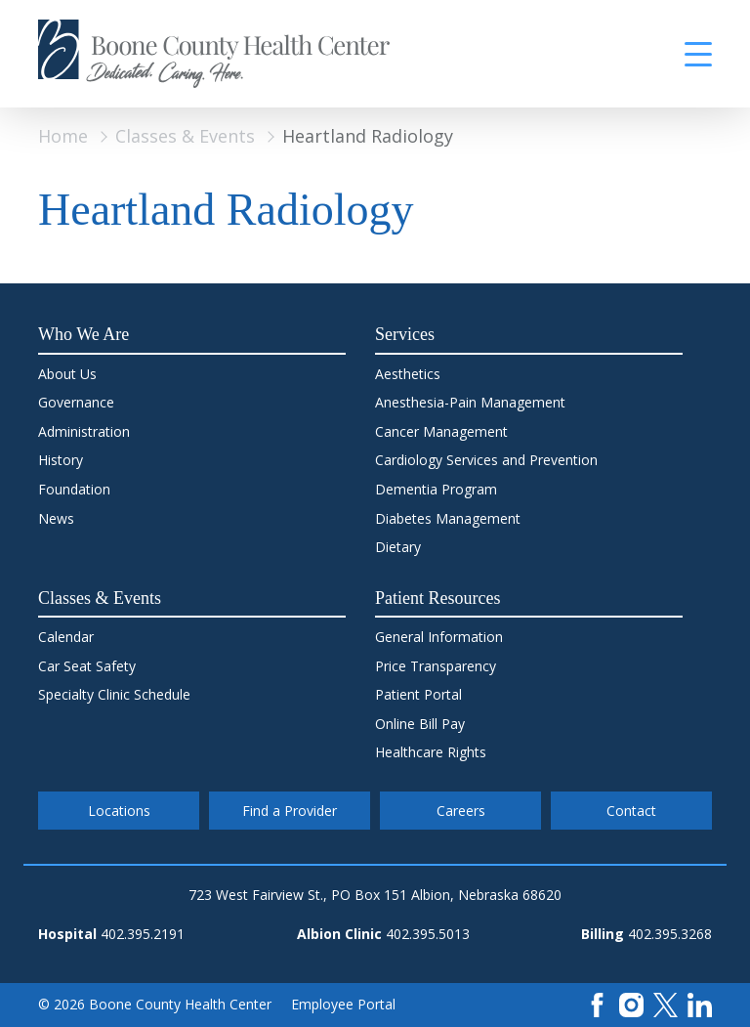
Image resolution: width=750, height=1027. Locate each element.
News (56, 518)
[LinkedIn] (700, 1003)
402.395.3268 (670, 933)
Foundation (74, 489)
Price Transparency (435, 666)
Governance (76, 402)
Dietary (398, 546)
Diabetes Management (448, 518)
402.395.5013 (428, 933)
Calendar (66, 636)
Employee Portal (343, 1004)
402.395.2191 (143, 933)
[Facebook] (597, 1003)
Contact (631, 810)
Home (63, 136)
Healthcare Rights (430, 752)
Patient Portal (418, 694)
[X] (665, 1003)
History (60, 459)
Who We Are (83, 334)
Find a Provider (289, 810)
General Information (439, 636)
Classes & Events (185, 136)
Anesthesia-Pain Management (470, 402)
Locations (119, 810)
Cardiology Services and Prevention (486, 459)
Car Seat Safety (87, 666)
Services (405, 334)
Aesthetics (407, 373)
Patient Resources (437, 598)
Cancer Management (441, 431)
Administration (84, 431)
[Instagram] (631, 1003)
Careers (461, 810)
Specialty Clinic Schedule (114, 694)
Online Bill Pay (420, 723)
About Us (67, 373)
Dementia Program (436, 489)
